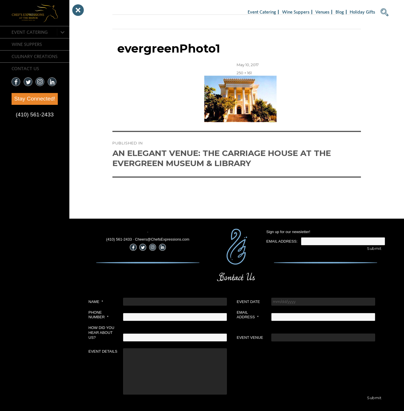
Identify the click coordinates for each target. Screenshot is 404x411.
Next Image (123, 21)
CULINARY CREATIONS (35, 56)
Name (95, 302)
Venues (322, 11)
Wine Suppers (27, 44)
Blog (340, 11)
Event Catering (30, 32)
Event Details (102, 351)
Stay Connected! (34, 99)
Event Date (248, 302)
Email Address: (282, 241)
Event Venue (250, 337)
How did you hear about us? (101, 333)
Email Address (248, 314)
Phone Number (98, 314)
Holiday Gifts (362, 11)
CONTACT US (25, 68)
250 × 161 (244, 72)
